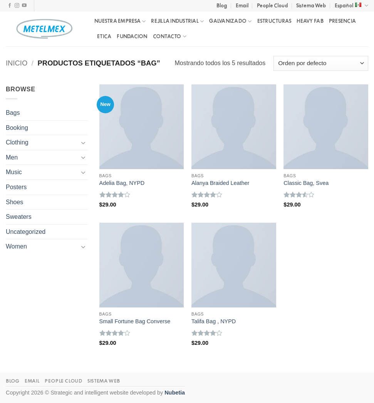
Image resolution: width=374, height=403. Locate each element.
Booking (17, 127)
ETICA (104, 36)
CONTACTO (170, 36)
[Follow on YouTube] (24, 5)
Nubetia (174, 393)
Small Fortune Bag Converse (135, 321)
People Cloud (272, 5)
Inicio (16, 63)
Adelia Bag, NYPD (122, 183)
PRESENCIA (342, 21)
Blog (221, 5)
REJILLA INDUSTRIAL (177, 21)
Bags (13, 112)
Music (14, 172)
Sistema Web (311, 5)
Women (16, 246)
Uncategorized (25, 231)
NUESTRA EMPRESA (120, 21)
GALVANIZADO (230, 21)
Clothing (17, 142)
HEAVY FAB (310, 21)
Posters (16, 187)
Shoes (14, 202)
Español (351, 5)
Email (242, 5)
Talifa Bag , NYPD (213, 321)
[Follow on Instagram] (17, 5)
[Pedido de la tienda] (320, 63)
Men (12, 157)
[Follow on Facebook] (9, 5)
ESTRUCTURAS (274, 21)
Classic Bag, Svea (306, 183)
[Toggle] (83, 142)
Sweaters (19, 216)
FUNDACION (132, 36)
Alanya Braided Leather (220, 183)
